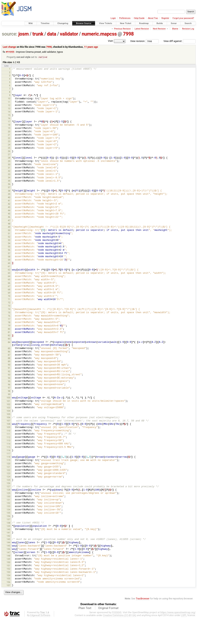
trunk (37, 34)
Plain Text (84, 608)
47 (9, 220)
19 (9, 128)
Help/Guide (139, 18)
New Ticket (125, 23)
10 (9, 98)
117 (8, 453)
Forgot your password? (183, 18)
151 (8, 565)
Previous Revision (122, 29)
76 (9, 316)
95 (9, 381)
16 (9, 118)
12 (9, 105)
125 (8, 480)
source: (10, 34)
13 (9, 108)
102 (8, 404)
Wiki (30, 23)
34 (9, 177)
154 (8, 575)
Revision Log (188, 29)
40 (9, 197)
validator (69, 34)
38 (9, 191)
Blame (175, 29)
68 (9, 289)
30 (9, 164)
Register (165, 18)
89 (9, 361)
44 (9, 210)
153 (8, 572)
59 (9, 260)
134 (8, 509)
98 (9, 391)
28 (9, 158)
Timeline (45, 23)
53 (9, 240)
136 (8, 516)
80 (9, 329)
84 (9, 342)
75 (9, 312)
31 (9, 168)
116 (8, 450)
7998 (128, 34)
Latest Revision (142, 29)
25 (9, 148)
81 (9, 332)
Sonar (174, 23)
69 (9, 293)
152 (8, 569)
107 (8, 421)
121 (8, 467)
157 (8, 585)
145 (8, 546)
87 (9, 355)
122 (8, 470)
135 (8, 513)
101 (8, 401)
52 (9, 237)
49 (9, 227)
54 (9, 243)
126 (8, 483)
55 (9, 246)
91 (9, 368)
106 (8, 417)
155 (8, 578)
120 (8, 463)
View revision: (137, 41)
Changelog (62, 23)
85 (9, 348)
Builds (160, 23)
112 (8, 437)
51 (9, 233)
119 (8, 460)
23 (9, 141)
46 (9, 217)
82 (9, 335)
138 (8, 523)
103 (8, 407)
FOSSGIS (116, 612)
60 (9, 263)
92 (9, 371)
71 (9, 299)
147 (8, 552)
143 (8, 539)
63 (9, 273)
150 (8, 562)
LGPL (184, 615)
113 (8, 440)
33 (9, 174)
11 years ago (91, 46)
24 (9, 144)
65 (9, 279)
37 (9, 187)
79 (9, 326)
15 (9, 115)
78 (9, 322)
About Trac (153, 18)
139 (8, 526)
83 (9, 339)
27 (9, 154)
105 (8, 414)
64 (9, 276)
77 (9, 319)
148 (8, 556)
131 (8, 500)
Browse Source (83, 23)
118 (8, 457)
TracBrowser (142, 598)
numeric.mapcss (99, 34)
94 (9, 378)
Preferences (124, 18)
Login (113, 18)
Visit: (110, 40)
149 (8, 559)
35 (9, 181)
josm (23, 34)
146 (8, 549)
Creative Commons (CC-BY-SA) (119, 615)
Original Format (108, 608)
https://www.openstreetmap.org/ (178, 612)
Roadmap (144, 23)
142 (8, 536)
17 (9, 121)
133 (8, 506)
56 (9, 250)
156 (8, 582)
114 (8, 444)
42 (9, 204)
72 (9, 302)
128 (8, 490)
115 (8, 447)
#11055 (10, 51)
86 (9, 351)
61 (9, 266)
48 (9, 224)
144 (8, 542)
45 (9, 214)
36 (9, 184)
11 (9, 102)
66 (9, 283)
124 (8, 477)
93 (9, 375)
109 (8, 427)
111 (8, 434)
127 (8, 486)
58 (9, 256)
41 (9, 200)
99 (9, 394)
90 (9, 365)
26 (9, 151)
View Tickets (105, 23)
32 (9, 171)
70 (9, 296)
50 (9, 230)
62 (9, 270)
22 (9, 138)
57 (9, 253)
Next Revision (159, 29)
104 (8, 411)
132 (8, 503)
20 (9, 131)
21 (9, 135)
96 (9, 384)
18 (9, 125)
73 (9, 306)
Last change (9, 46)
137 (8, 519)
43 (9, 207)
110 (8, 431)
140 (8, 529)
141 (8, 532)
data (51, 34)
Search (188, 23)
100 (8, 397)
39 (9, 194)
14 (9, 112)
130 (8, 496)
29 (9, 161)
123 (8, 473)
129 (8, 493)
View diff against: (180, 41)
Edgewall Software (40, 615)
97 (9, 388)
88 (9, 358)
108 (8, 424)
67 (9, 286)
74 (9, 309)
